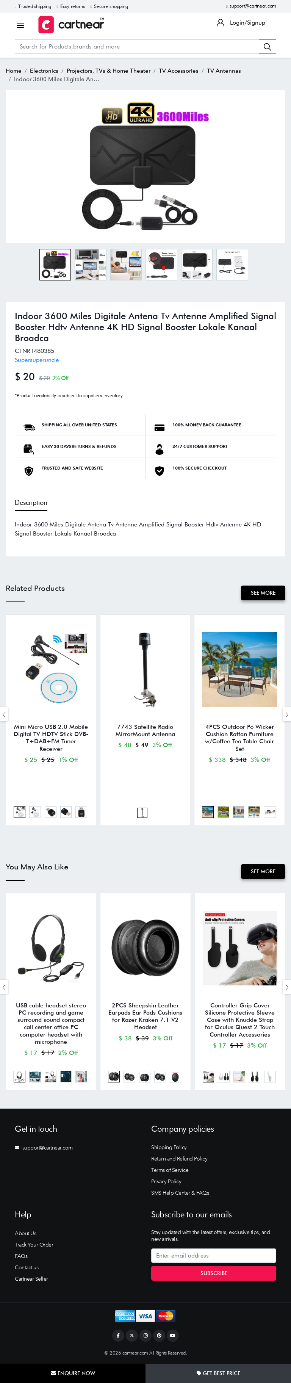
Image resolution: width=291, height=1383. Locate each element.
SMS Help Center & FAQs (180, 1192)
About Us (25, 1233)
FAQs (21, 1256)
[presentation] (4, 714)
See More (263, 593)
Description (31, 502)
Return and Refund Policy (179, 1158)
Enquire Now (73, 1373)
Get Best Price (218, 1373)
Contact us (26, 1267)
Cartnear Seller (31, 1278)
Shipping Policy (169, 1147)
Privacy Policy (166, 1181)
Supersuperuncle (37, 359)
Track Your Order (34, 1244)
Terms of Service (169, 1170)
